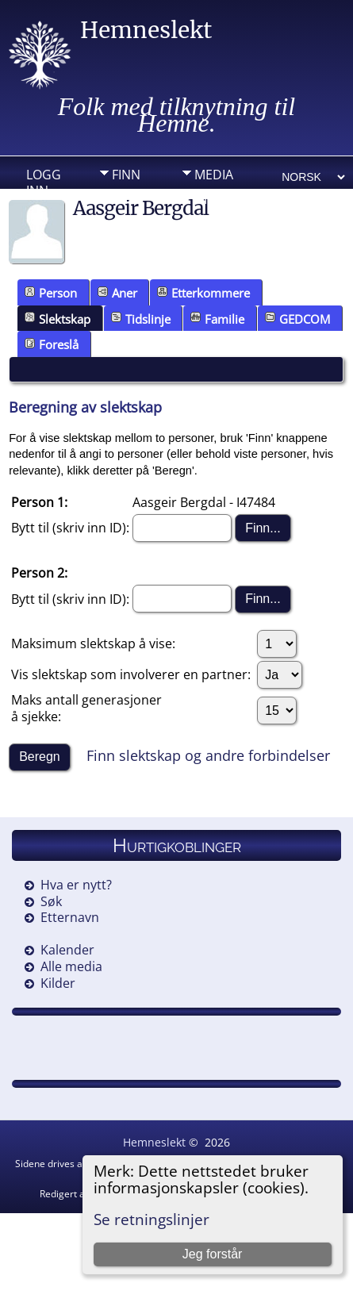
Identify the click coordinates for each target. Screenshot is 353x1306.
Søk (51, 901)
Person (51, 293)
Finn (126, 174)
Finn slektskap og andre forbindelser (208, 755)
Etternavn (69, 917)
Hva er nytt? (76, 884)
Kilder (57, 983)
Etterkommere (203, 293)
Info (126, 199)
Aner (117, 293)
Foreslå (52, 344)
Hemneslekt (146, 30)
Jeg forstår (212, 1254)
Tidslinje (141, 319)
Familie (217, 319)
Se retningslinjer (151, 1219)
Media (213, 174)
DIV (204, 199)
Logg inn (43, 178)
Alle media (71, 966)
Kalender (67, 949)
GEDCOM (297, 319)
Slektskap (57, 319)
